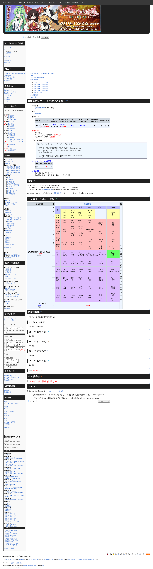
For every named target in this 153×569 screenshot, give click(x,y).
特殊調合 (8, 258)
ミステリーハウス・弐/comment (15, 469)
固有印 (7, 239)
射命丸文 (11, 130)
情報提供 (7, 424)
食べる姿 (10, 188)
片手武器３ (10, 220)
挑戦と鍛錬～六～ (10, 515)
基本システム (8, 90)
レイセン (11, 123)
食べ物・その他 (10, 204)
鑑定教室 (7, 381)
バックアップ (28, 3)
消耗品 (13, 256)
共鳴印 (7, 241)
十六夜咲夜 (11, 144)
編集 (9, 3)
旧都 (6, 276)
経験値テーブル (9, 94)
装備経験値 (8, 230)
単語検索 (67, 3)
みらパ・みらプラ (7, 60)
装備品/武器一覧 (11, 530)
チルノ (10, 146)
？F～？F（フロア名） (41, 84)
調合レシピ (8, 254)
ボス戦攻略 (34, 95)
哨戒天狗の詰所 (10, 290)
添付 (36, 3)
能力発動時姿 (11, 183)
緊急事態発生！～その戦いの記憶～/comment (81, 559)
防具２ (13, 223)
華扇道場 (8, 271)
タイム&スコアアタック (11, 403)
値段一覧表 (7, 247)
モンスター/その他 (11, 545)
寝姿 (8, 177)
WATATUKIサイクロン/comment (15, 489)
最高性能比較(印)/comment (13, 458)
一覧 (60, 3)
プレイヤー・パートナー (11, 92)
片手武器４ (17, 220)
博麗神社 (8, 269)
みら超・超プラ (7, 56)
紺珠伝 (9, 172)
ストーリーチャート (10, 318)
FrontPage (9, 532)
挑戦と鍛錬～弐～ (10, 462)
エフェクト (9, 228)
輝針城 (18, 170)
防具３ (9, 225)
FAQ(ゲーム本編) (9, 77)
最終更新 (75, 3)
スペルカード (9, 202)
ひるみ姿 (10, 179)
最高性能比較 (9, 244)
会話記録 (7, 390)
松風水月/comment (11, 526)
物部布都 (11, 118)
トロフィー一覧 (9, 411)
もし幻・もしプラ (7, 64)
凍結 (14, 3)
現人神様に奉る (10, 535)
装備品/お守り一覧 (11, 540)
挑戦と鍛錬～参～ (10, 518)
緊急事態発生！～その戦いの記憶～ (42, 73)
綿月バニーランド (10, 278)
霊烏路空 (11, 127)
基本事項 (8, 237)
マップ (6, 101)
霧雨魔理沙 (11, 137)
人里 (6, 303)
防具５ (9, 227)
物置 (5, 420)
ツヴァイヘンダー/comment (14, 487)
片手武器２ (17, 218)
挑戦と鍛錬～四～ (10, 472)
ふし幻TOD (7, 53)
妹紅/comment (9, 464)
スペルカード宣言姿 (13, 185)
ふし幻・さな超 (7, 62)
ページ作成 (52, 3)
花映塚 (9, 169)
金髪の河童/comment (11, 476)
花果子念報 (7, 392)
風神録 (13, 169)
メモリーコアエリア (11, 296)
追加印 (7, 242)
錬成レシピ (16, 254)
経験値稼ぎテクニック (11, 375)
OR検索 (37, 37)
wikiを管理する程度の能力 (16, 563)
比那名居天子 (12, 150)
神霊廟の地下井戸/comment (14, 492)
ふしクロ (5, 58)
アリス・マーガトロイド (15, 139)
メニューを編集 (9, 548)
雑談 (5, 402)
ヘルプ (83, 3)
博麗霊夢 (11, 116)
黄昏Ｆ (13, 172)
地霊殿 (18, 169)
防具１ (9, 223)
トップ (3, 3)
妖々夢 (13, 167)
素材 (6, 206)
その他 (18, 172)
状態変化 (7, 99)
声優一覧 (7, 415)
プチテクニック (9, 379)
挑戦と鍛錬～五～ (10, 517)
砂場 (5, 418)
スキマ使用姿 (11, 194)
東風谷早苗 (11, 134)
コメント (33, 97)
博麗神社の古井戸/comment (14, 500)
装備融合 (8, 232)
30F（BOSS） (39, 92)
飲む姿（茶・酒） (12, 190)
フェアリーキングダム (12, 295)
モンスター (8, 159)
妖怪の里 (8, 273)
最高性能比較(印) (11, 538)
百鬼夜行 (8, 174)
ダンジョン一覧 (9, 320)
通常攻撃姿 (10, 181)
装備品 (18, 256)
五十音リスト (9, 161)
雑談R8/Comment (10, 484)
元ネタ (6, 408)
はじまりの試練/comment (13, 481)
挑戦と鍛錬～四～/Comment (14, 473)
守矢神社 (7, 301)
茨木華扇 (11, 125)
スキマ (16, 202)
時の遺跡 (7, 308)
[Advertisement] (88, 57)
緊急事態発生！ (40, 108)
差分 (20, 3)
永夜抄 (18, 167)
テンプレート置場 (9, 422)
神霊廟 (13, 170)
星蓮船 (9, 170)
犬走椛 (10, 132)
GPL (43, 565)
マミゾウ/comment (11, 455)
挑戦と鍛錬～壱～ (10, 520)
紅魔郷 (9, 167)
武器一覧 (8, 210)
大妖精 (10, 148)
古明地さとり (12, 119)
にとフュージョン (9, 95)
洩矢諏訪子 (11, 136)
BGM (5, 413)
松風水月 (8, 509)
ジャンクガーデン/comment (14, 466)
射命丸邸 (7, 288)
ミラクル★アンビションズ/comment (15, 495)
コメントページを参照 (56, 391)
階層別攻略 (34, 79)
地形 (8, 97)
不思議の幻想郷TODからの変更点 (14, 73)
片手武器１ (10, 218)
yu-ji (18, 567)
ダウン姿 (10, 186)
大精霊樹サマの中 (11, 543)
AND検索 (28, 37)
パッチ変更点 (8, 79)
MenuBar (7, 427)
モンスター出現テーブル (38, 77)
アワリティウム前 (10, 274)
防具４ (13, 225)
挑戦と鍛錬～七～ (10, 514)
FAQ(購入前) (8, 75)
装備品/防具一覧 (11, 533)
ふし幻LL (7, 49)
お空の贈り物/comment (12, 478)
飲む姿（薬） (11, 192)
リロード (44, 3)
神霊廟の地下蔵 (10, 283)
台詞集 (6, 407)
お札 (6, 200)
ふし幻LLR (7, 47)
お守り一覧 (8, 214)
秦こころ (11, 121)
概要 (31, 75)
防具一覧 (8, 212)
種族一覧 (7, 163)
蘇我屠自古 (11, 128)
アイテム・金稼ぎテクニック (13, 377)
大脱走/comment (10, 524)
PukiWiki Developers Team (29, 565)
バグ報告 (7, 80)
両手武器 (9, 221)
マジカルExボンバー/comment (14, 461)
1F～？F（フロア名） (41, 82)
